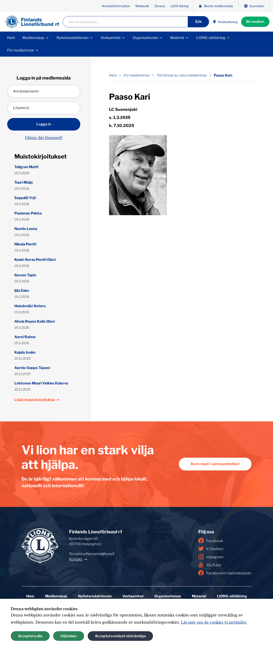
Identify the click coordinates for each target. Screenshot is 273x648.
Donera (160, 6)
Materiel (177, 38)
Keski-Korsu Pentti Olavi (35, 259)
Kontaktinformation (116, 6)
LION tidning (179, 6)
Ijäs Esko (21, 290)
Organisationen (145, 38)
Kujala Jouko (25, 352)
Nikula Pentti (25, 244)
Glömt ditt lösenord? (43, 137)
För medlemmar (20, 50)
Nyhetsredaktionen (72, 38)
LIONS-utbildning (210, 38)
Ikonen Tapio (25, 275)
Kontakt (75, 559)
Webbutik (142, 6)
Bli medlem (254, 21)
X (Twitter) (210, 548)
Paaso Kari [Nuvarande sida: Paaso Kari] (223, 75)
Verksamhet (110, 38)
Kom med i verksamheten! (214, 464)
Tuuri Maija (23, 182)
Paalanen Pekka (28, 213)
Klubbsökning (223, 22)
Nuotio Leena (25, 229)
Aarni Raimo (25, 337)
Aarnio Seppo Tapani (32, 368)
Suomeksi (254, 6)
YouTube (209, 564)
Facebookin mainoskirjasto (224, 572)
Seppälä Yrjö (25, 198)
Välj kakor (68, 636)
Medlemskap (33, 38)
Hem (11, 38)
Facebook (210, 540)
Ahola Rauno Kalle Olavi (34, 321)
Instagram (210, 556)
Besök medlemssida (216, 6)
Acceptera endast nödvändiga (120, 636)
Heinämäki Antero (30, 306)
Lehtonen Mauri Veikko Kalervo (41, 383)
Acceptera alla (30, 636)
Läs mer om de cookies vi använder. (214, 622)
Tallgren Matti (26, 167)
